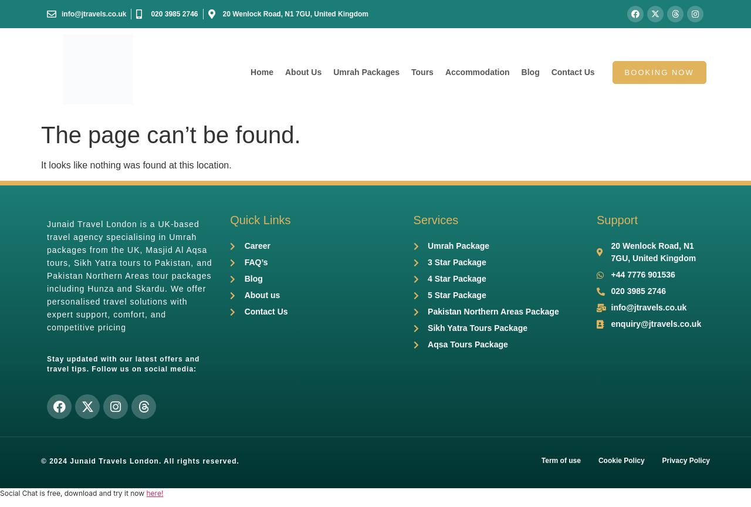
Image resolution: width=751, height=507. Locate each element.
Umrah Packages (366, 72)
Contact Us (573, 72)
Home (262, 72)
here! (154, 493)
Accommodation (477, 72)
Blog (531, 72)
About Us (303, 72)
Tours (422, 72)
